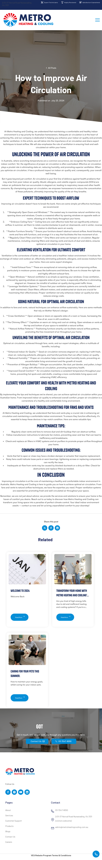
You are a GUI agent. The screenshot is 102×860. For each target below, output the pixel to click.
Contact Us (10, 837)
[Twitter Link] (14, 792)
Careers (8, 842)
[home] (28, 20)
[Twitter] (44, 527)
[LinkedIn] (57, 527)
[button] (97, 20)
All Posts (52, 68)
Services (9, 815)
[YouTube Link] (20, 792)
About (8, 810)
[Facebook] (51, 527)
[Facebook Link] (8, 792)
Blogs (7, 831)
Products (9, 826)
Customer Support (13, 821)
